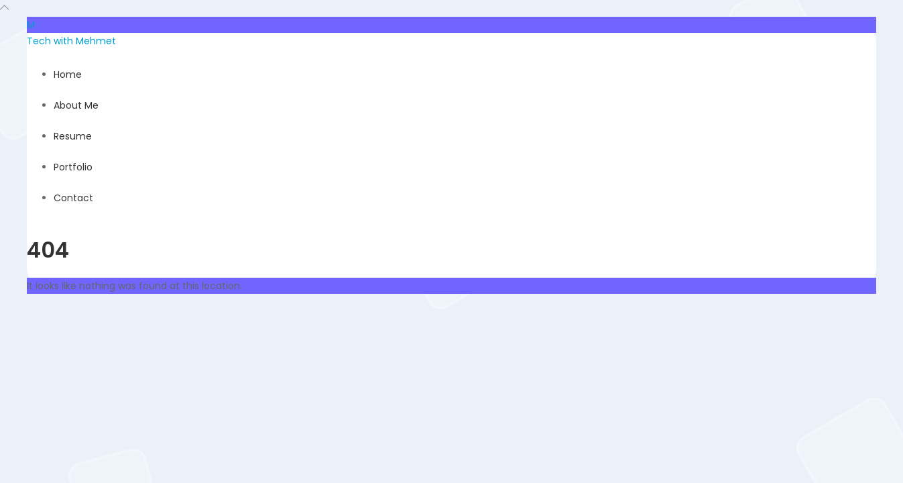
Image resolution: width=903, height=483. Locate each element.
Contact (73, 198)
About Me (76, 105)
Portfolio (73, 167)
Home (68, 74)
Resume (73, 136)
